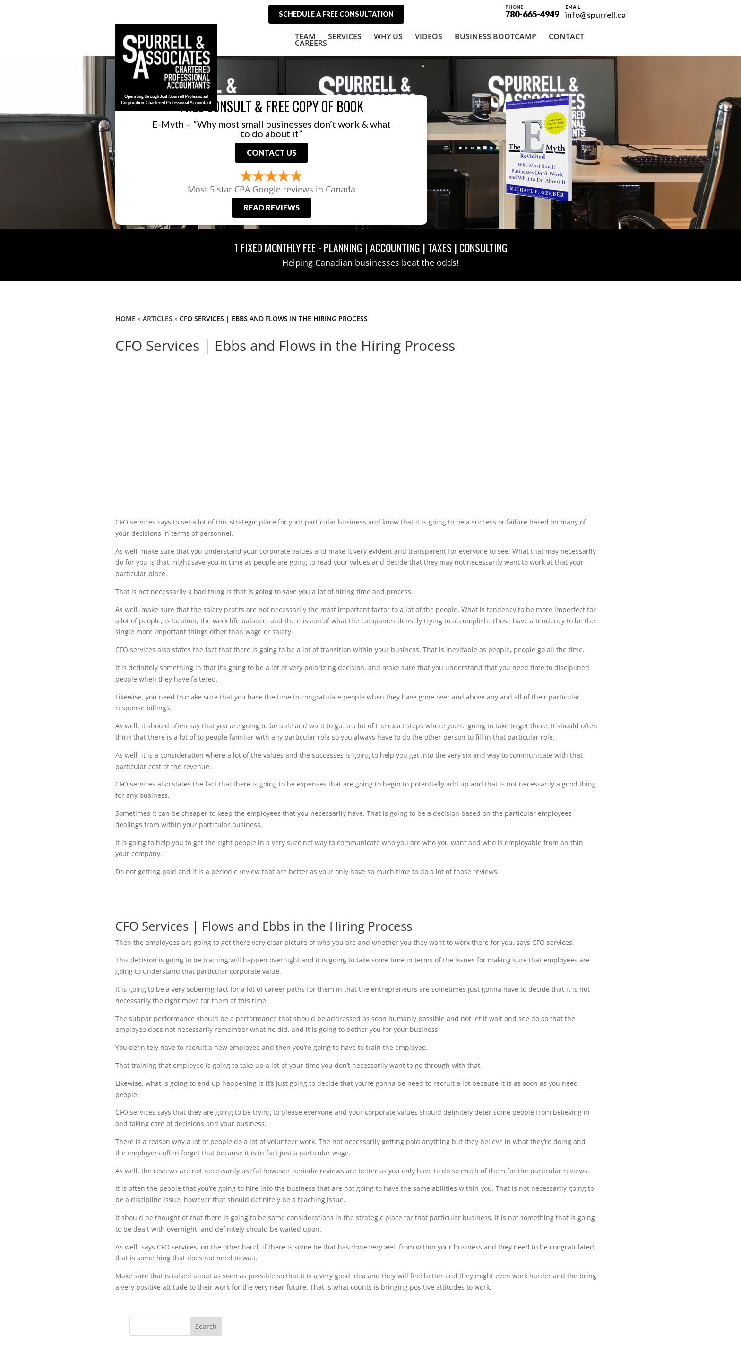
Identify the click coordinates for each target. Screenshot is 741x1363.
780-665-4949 (532, 10)
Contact (566, 36)
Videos (428, 36)
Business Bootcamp (495, 36)
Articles (157, 318)
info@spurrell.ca (595, 14)
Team (305, 36)
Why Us (388, 36)
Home (125, 318)
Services (345, 36)
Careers (311, 43)
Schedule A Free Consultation (336, 14)
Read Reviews (271, 207)
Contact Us (271, 152)
